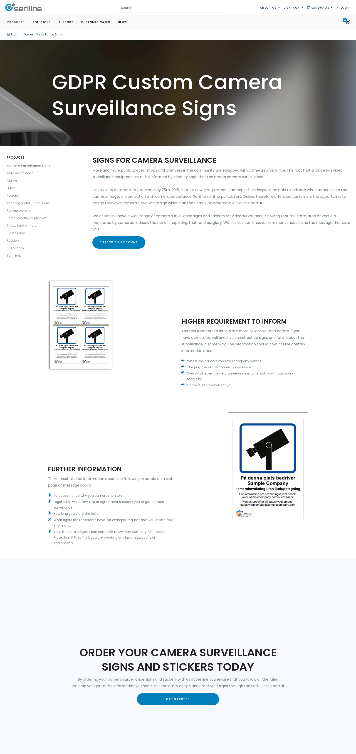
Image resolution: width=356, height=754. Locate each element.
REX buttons (15, 248)
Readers (13, 240)
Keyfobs (13, 195)
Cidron (12, 180)
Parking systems (19, 210)
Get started (178, 699)
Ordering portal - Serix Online (28, 203)
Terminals (14, 255)
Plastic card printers (21, 225)
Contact (292, 8)
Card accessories (20, 173)
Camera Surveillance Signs (28, 165)
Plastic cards (16, 233)
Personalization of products (27, 218)
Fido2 (11, 188)
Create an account (119, 242)
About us (269, 8)
